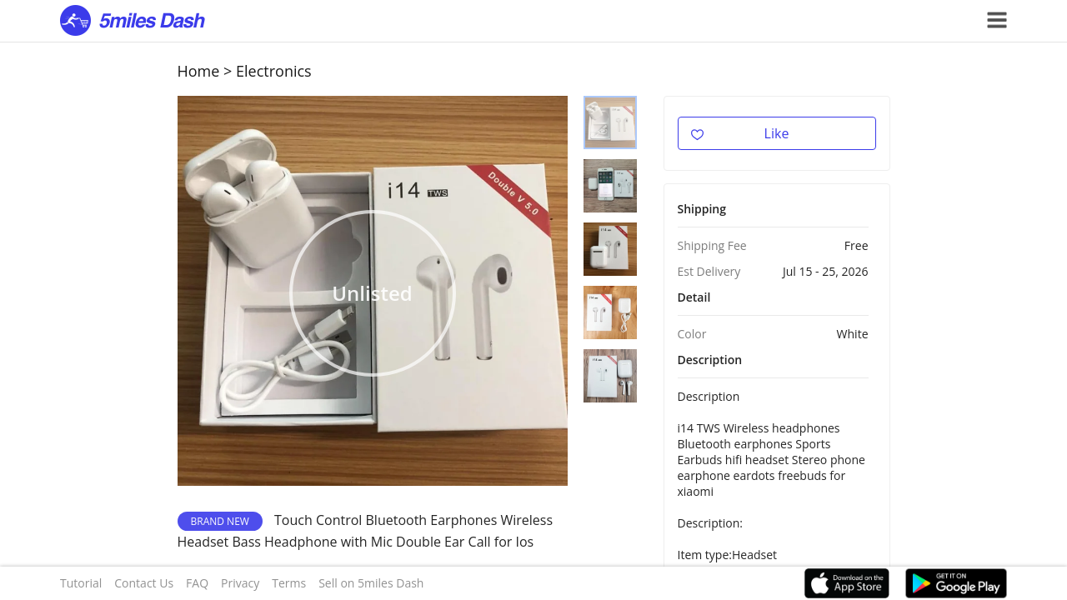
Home (199, 71)
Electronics (274, 71)
